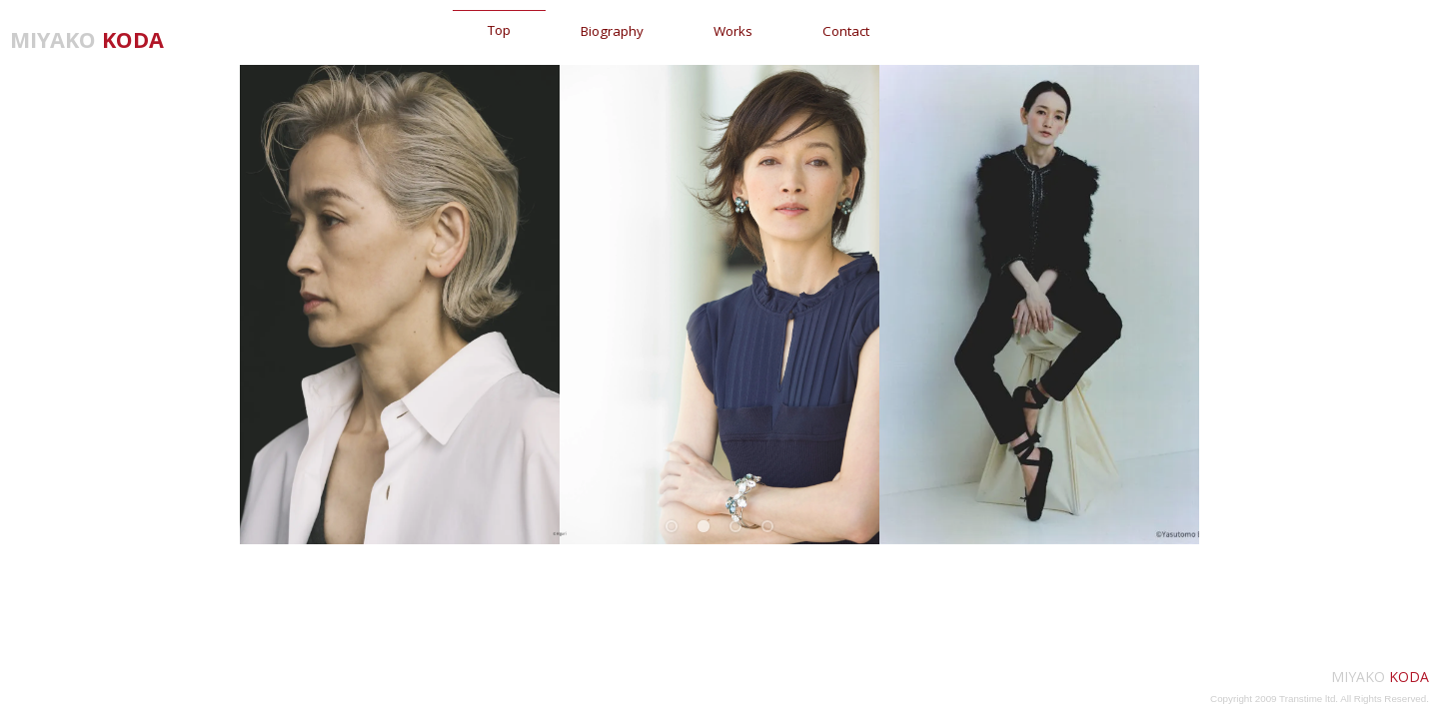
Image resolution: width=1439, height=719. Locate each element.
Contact (845, 31)
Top (499, 30)
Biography (612, 31)
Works (733, 31)
